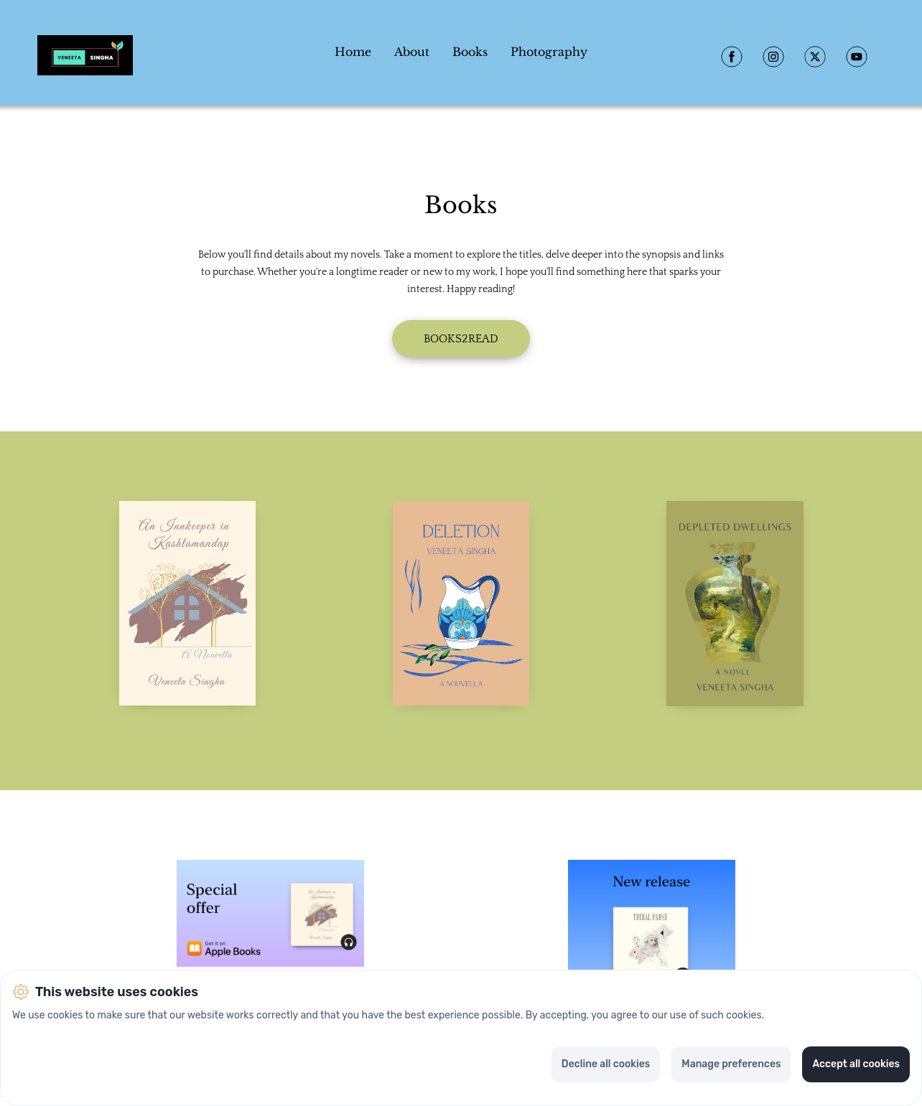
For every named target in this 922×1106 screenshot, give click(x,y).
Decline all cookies (606, 1064)
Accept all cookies (856, 1064)
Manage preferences (731, 1064)
